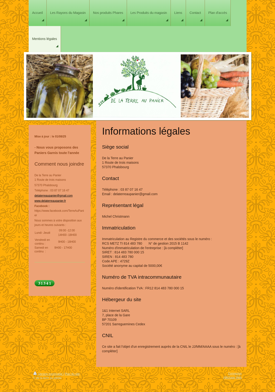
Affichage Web (232, 377)
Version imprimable (48, 374)
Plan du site (72, 374)
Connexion (235, 373)
